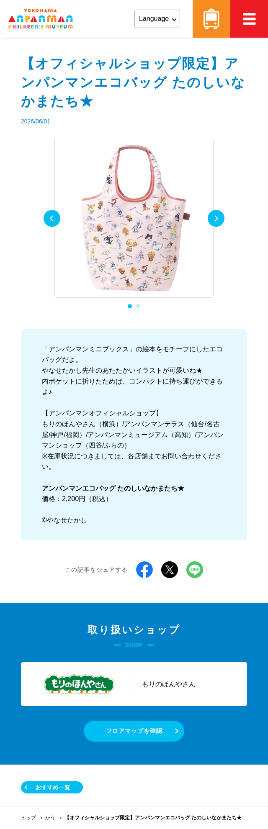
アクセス (211, 19)
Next (216, 218)
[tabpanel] (134, 218)
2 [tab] (138, 306)
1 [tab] (130, 306)
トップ (28, 818)
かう (50, 818)
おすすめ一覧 (53, 787)
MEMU (249, 19)
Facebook (144, 569)
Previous (52, 218)
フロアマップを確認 (134, 730)
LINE (194, 569)
